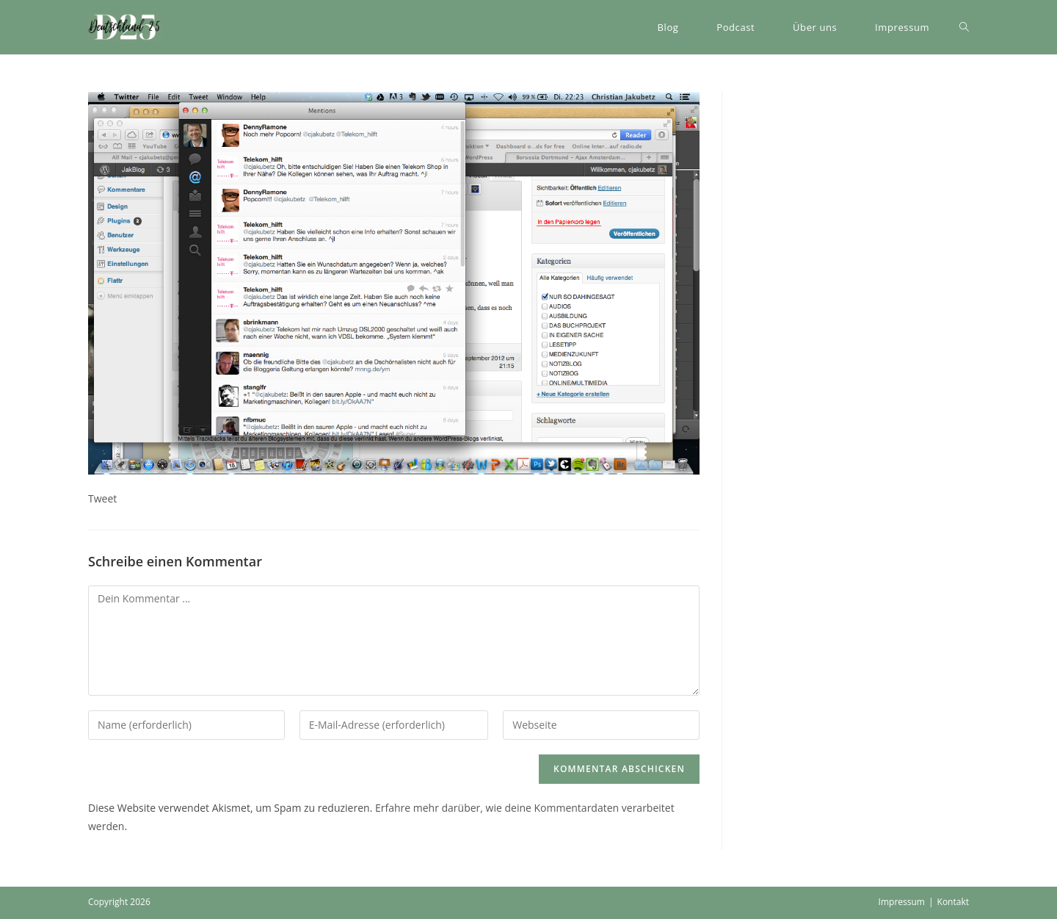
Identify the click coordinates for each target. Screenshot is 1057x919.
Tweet (102, 498)
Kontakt (953, 901)
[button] (124, 27)
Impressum (902, 901)
